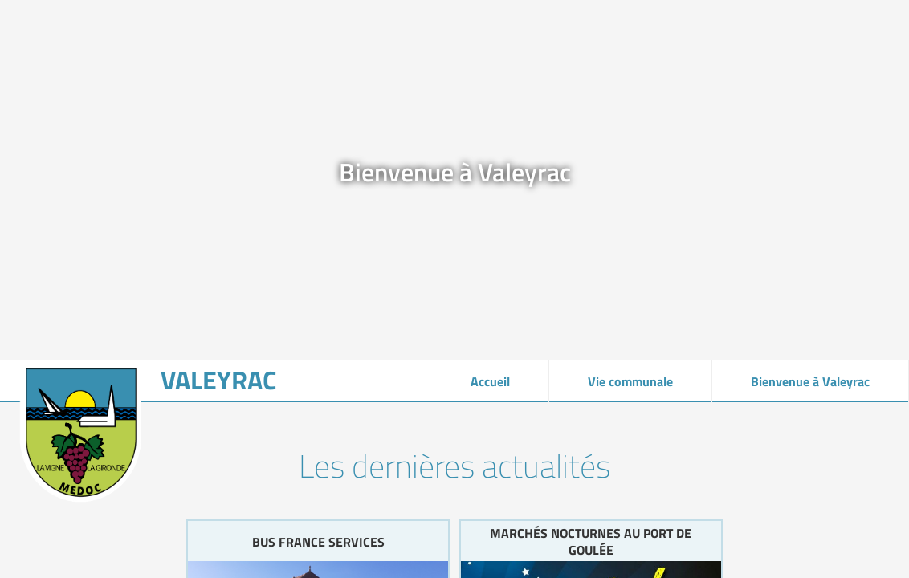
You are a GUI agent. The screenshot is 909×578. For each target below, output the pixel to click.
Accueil (490, 381)
